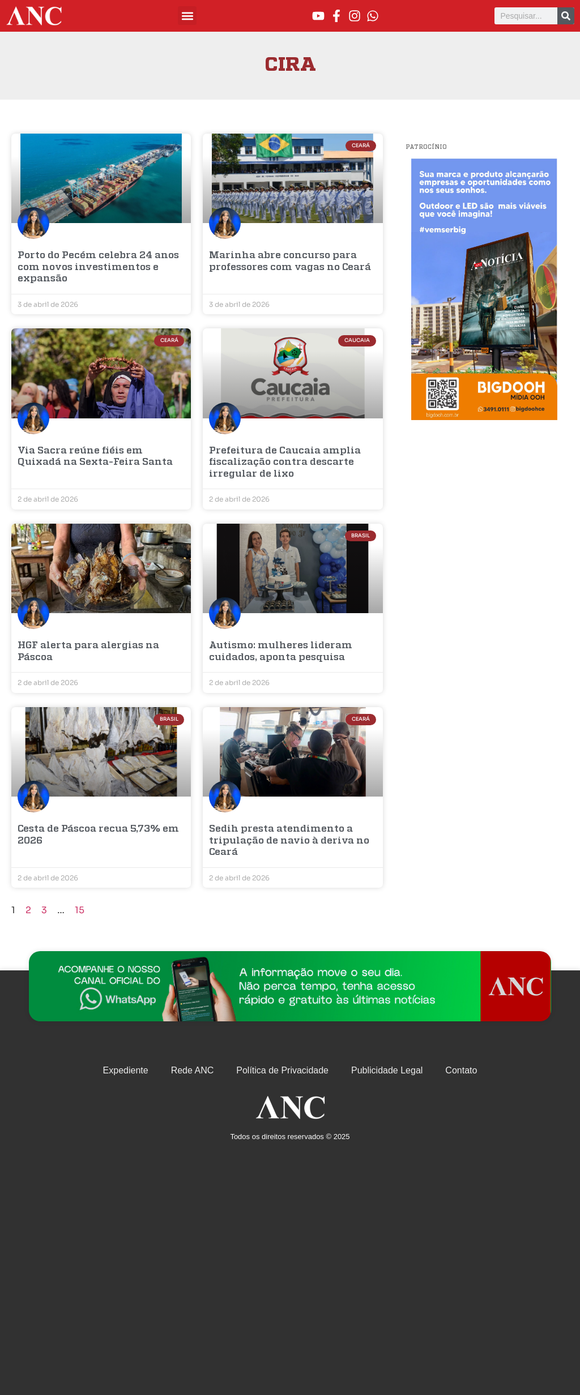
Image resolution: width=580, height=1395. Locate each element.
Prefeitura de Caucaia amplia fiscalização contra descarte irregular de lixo (285, 462)
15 (79, 910)
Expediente (125, 1070)
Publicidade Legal (387, 1070)
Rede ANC (192, 1070)
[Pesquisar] (565, 15)
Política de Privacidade (282, 1070)
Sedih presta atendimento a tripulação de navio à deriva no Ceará (289, 840)
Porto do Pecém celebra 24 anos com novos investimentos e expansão (98, 267)
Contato (461, 1070)
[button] (187, 15)
